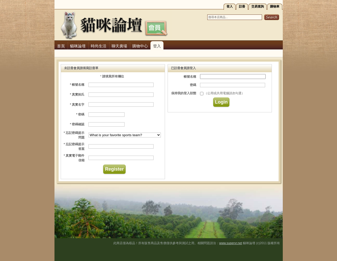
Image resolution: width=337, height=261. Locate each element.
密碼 (193, 85)
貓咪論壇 (78, 46)
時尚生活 (98, 46)
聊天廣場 (119, 46)
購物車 (274, 6)
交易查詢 (257, 6)
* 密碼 (80, 114)
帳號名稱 (190, 76)
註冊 (242, 6)
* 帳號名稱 (77, 84)
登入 (229, 6)
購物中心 (140, 46)
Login (221, 102)
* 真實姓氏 (77, 94)
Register (114, 169)
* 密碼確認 (77, 124)
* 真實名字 (77, 104)
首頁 (61, 46)
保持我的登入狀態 (183, 93)
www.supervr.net (230, 243)
